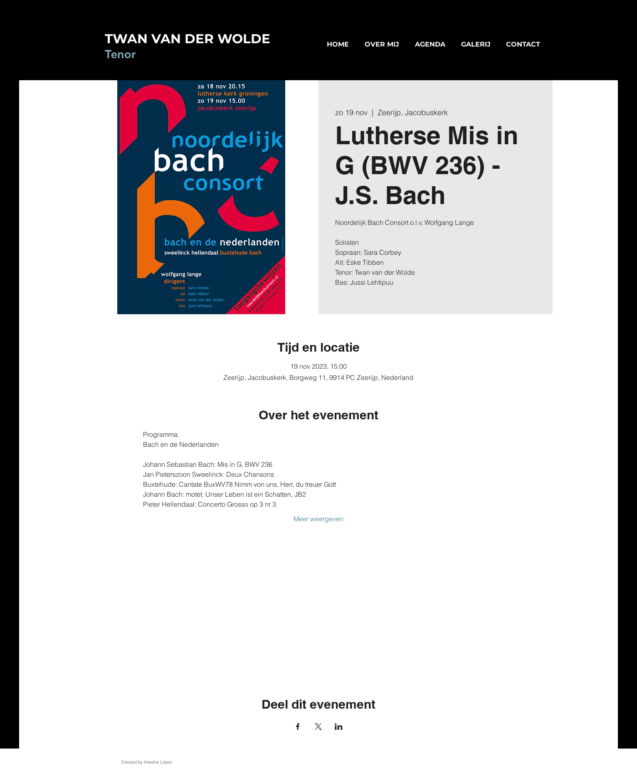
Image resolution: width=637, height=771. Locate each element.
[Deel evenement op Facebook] (298, 726)
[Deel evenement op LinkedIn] (339, 726)
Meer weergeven (318, 519)
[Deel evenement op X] (318, 726)
